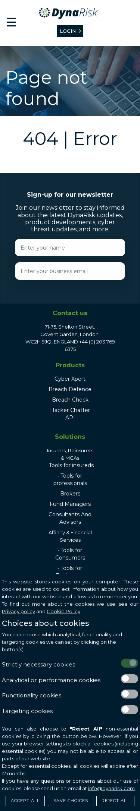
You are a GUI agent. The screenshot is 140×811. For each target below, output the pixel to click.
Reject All (115, 800)
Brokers (70, 493)
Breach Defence (70, 389)
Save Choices (70, 800)
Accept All (25, 800)
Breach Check (70, 399)
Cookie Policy (63, 611)
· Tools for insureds (70, 465)
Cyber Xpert (70, 379)
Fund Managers (70, 504)
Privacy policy (18, 611)
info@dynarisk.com (111, 788)
